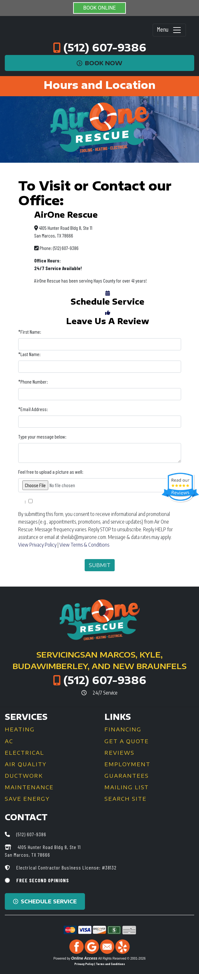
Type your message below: (42, 436)
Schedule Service (45, 901)
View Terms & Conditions (84, 545)
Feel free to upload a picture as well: (50, 472)
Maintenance (29, 787)
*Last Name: (29, 354)
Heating (20, 729)
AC (9, 741)
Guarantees (126, 776)
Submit (100, 565)
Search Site (125, 799)
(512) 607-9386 (104, 47)
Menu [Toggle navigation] (169, 30)
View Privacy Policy (37, 545)
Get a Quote (126, 741)
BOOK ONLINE (99, 8)
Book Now (99, 62)
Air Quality (26, 764)
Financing (123, 729)
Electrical (24, 753)
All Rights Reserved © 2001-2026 (122, 958)
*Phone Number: (33, 381)
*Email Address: (33, 409)
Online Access (84, 958)
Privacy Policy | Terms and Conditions (99, 964)
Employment (127, 764)
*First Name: (29, 332)
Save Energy (27, 799)
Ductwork (24, 776)
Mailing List (126, 787)
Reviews (119, 753)
